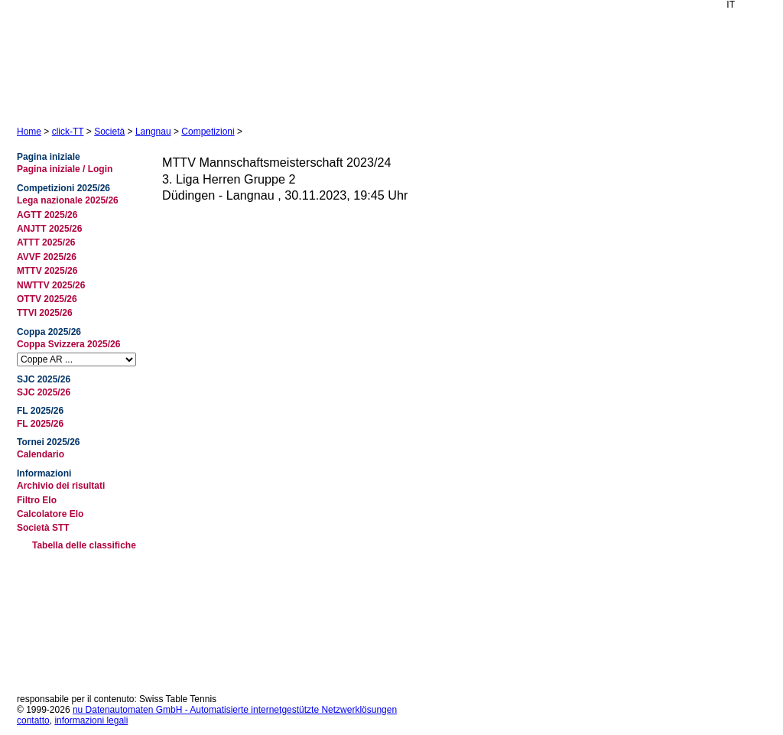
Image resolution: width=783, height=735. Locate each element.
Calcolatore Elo (50, 514)
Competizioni (207, 131)
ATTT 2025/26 (46, 242)
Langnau (153, 131)
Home (29, 131)
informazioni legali (91, 720)
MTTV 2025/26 (47, 270)
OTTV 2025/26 (47, 299)
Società (109, 131)
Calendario (40, 454)
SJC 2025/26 (43, 392)
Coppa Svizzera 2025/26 (68, 344)
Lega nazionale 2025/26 (68, 200)
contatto (33, 720)
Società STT (43, 527)
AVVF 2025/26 (46, 257)
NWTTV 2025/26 (51, 285)
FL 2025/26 (40, 423)
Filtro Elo (37, 500)
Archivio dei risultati (61, 485)
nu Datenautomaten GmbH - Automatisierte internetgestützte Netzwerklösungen (235, 709)
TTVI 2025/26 (45, 312)
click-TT (68, 131)
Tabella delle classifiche (84, 545)
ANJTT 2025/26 (49, 228)
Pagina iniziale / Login (64, 169)
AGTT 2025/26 (47, 215)
